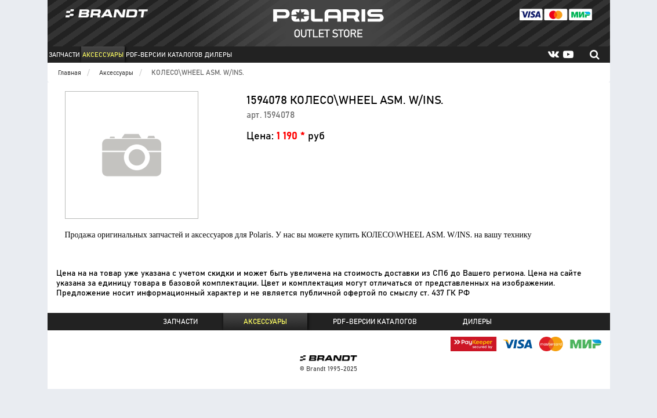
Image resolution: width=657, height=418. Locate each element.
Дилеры (218, 55)
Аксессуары (103, 55)
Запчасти (64, 55)
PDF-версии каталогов (164, 55)
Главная (69, 73)
